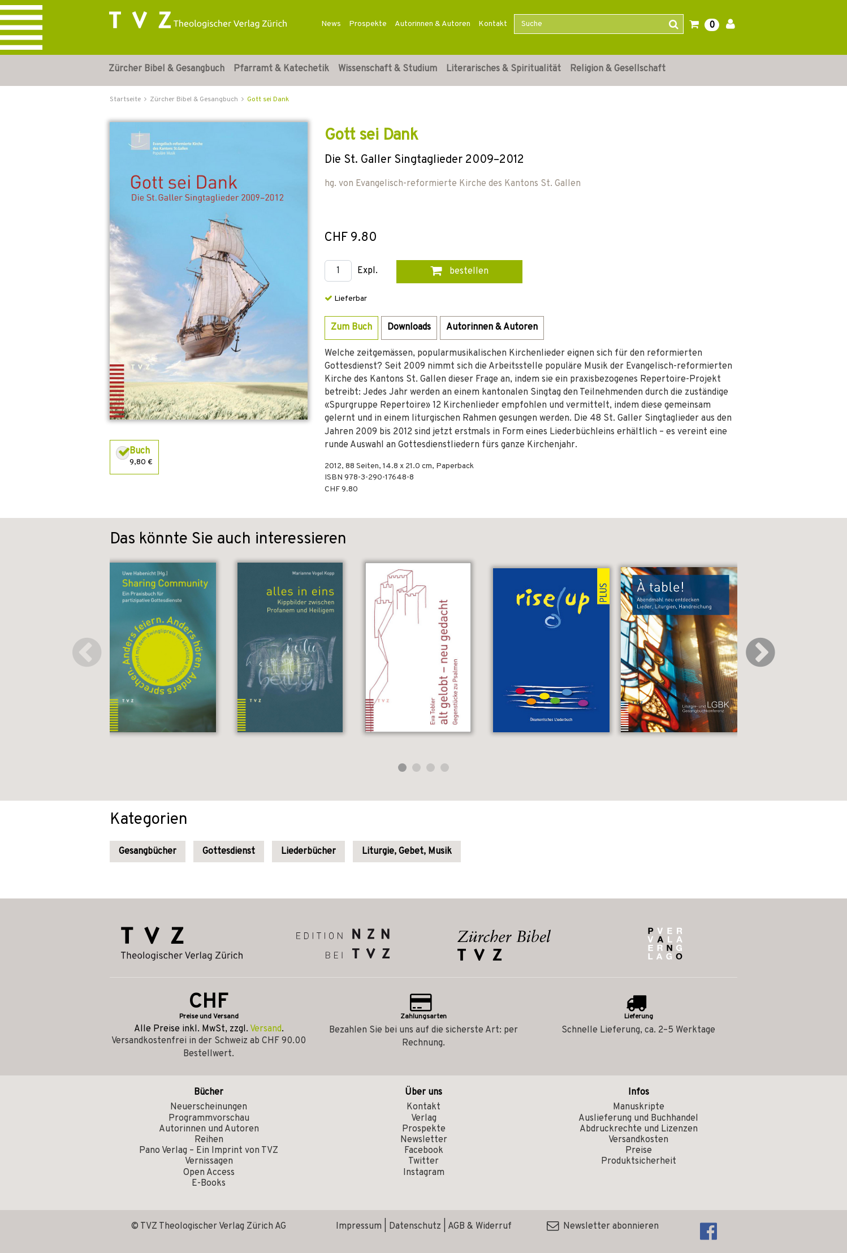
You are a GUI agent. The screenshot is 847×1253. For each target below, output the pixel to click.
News (331, 24)
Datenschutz (415, 1226)
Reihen (209, 1140)
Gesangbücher (147, 851)
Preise (638, 1150)
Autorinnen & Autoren (432, 24)
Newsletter (423, 1140)
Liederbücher (308, 851)
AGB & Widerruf (480, 1226)
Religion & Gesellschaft (618, 69)
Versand (266, 1029)
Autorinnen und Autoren (209, 1129)
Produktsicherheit (638, 1161)
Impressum (359, 1226)
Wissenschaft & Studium (387, 69)
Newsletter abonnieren (603, 1226)
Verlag (424, 1118)
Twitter (423, 1161)
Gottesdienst (228, 851)
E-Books (209, 1183)
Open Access (209, 1172)
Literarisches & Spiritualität (503, 69)
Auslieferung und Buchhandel (638, 1118)
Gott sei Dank (268, 99)
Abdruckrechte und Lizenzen (639, 1129)
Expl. (367, 271)
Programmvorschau (208, 1118)
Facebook (423, 1150)
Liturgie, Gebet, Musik (407, 851)
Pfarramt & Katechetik (281, 69)
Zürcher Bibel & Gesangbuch (166, 69)
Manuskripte (638, 1107)
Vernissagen (209, 1161)
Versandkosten (638, 1140)
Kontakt (492, 24)
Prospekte (368, 24)
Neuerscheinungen (208, 1107)
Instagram (423, 1172)
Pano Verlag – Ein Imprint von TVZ (208, 1150)
